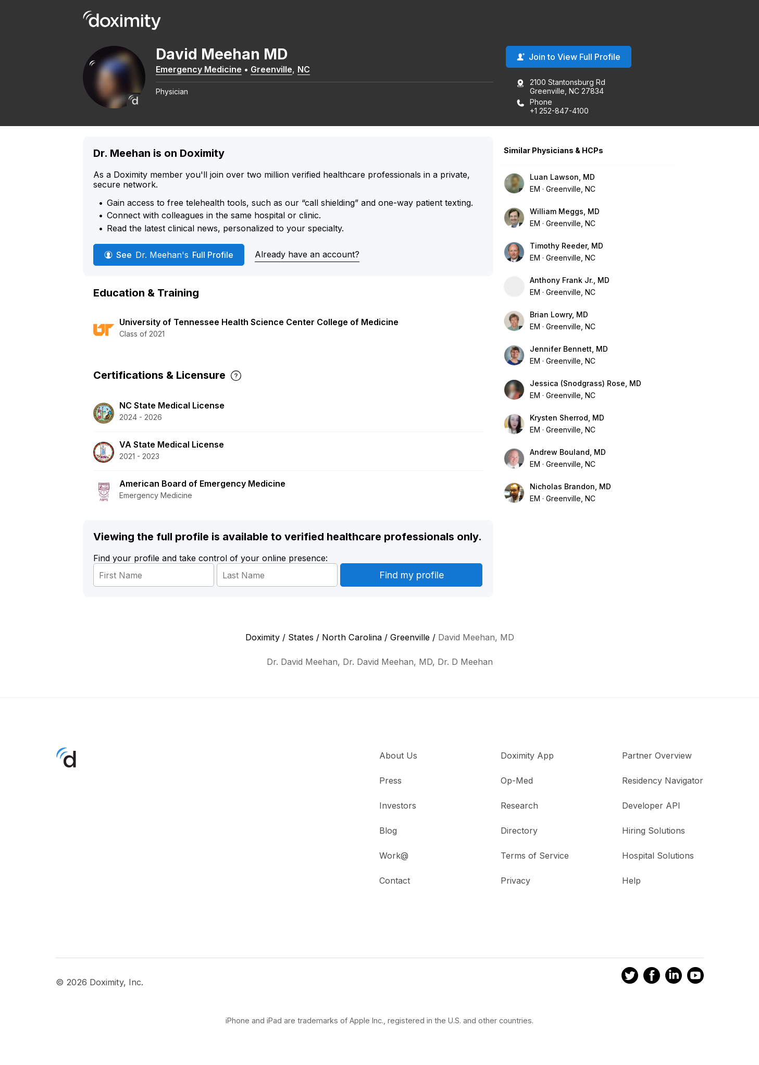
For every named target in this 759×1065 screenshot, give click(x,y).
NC (303, 69)
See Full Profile (168, 255)
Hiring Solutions (653, 830)
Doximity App (527, 755)
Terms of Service (535, 855)
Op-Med (517, 780)
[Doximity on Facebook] (651, 977)
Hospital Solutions (658, 855)
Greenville (271, 69)
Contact (394, 880)
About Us (398, 755)
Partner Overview (657, 755)
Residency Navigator (662, 780)
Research (519, 805)
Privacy (515, 880)
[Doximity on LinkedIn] (673, 977)
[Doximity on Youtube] (695, 977)
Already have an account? (307, 254)
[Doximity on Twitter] (629, 977)
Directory (519, 830)
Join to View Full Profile (568, 57)
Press (390, 780)
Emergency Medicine (199, 69)
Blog (388, 830)
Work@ (393, 855)
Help (631, 880)
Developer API (651, 805)
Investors (397, 805)
